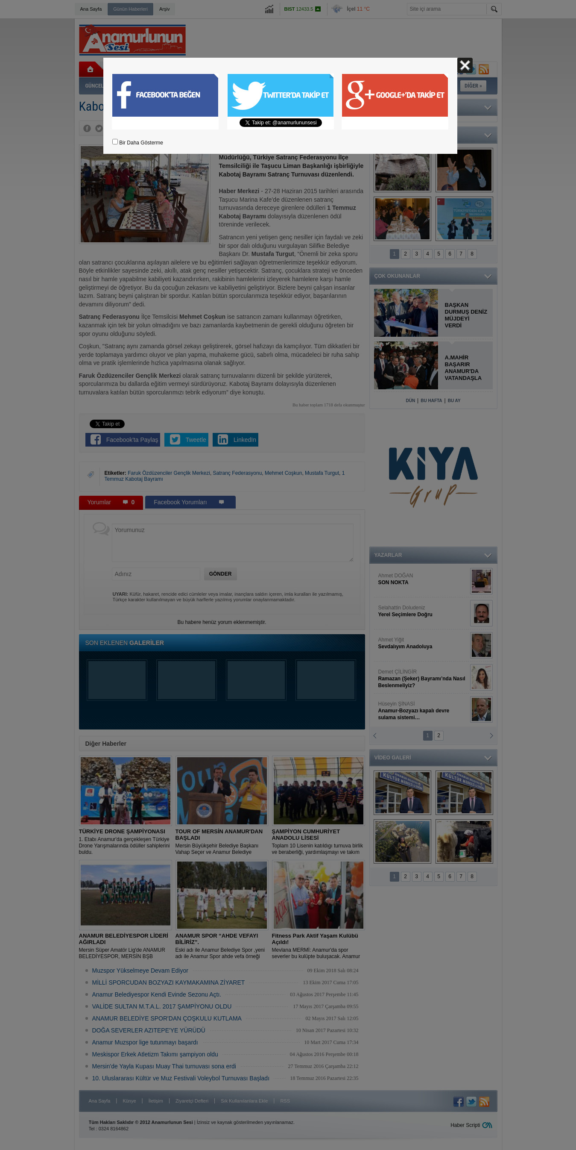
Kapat (465, 65)
